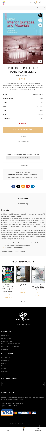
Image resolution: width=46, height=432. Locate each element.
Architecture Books (6, 341)
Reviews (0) (23, 204)
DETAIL (41, 118)
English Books (33, 174)
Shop (2, 374)
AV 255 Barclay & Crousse (23, 285)
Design (26, 174)
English (41, 98)
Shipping (3, 368)
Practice (35, 177)
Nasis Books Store (20, 424)
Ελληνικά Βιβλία (6, 338)
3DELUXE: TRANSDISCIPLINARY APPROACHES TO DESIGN (38, 287)
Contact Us (4, 371)
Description (23, 198)
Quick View (13, 271)
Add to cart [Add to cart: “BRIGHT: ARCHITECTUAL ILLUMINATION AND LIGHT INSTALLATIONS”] (8, 298)
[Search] (31, 2)
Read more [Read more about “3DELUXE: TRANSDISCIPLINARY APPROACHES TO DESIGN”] (38, 296)
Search (43, 384)
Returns (3, 363)
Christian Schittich (38, 94)
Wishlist (36, 2)
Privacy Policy (5, 360)
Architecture (18, 174)
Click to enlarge (40, 61)
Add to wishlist (24, 165)
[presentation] (20, 149)
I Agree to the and (23, 154)
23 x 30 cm (40, 106)
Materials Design (27, 177)
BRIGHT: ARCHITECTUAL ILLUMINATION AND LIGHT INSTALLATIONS (7, 288)
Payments (4, 366)
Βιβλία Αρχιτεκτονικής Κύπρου (10, 346)
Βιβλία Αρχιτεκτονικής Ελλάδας (11, 344)
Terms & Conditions (22, 154)
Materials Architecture (14, 177)
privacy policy (35, 154)
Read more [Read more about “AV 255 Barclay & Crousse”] (23, 292)
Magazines (4, 349)
